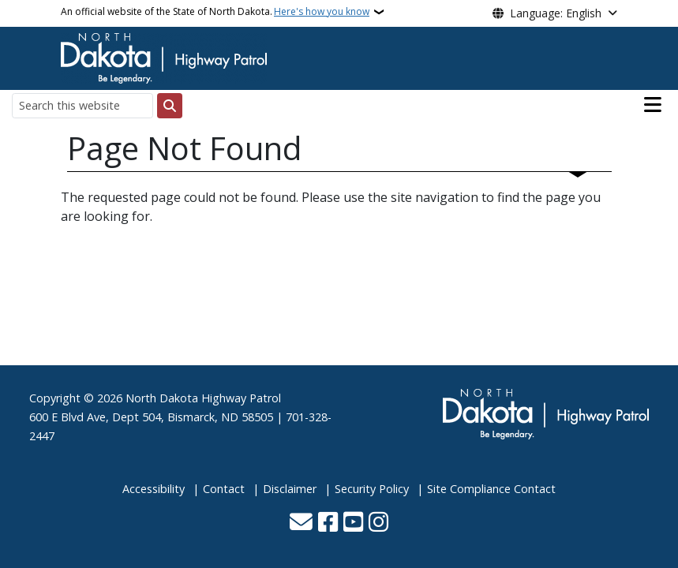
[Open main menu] (652, 105)
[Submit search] (169, 105)
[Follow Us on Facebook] (328, 523)
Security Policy (372, 488)
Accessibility (153, 488)
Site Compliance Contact (491, 488)
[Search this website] (82, 105)
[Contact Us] (301, 523)
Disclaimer (290, 488)
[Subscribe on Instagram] (378, 523)
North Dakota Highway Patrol (203, 397)
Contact (224, 488)
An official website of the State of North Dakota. (215, 12)
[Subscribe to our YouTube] (353, 523)
